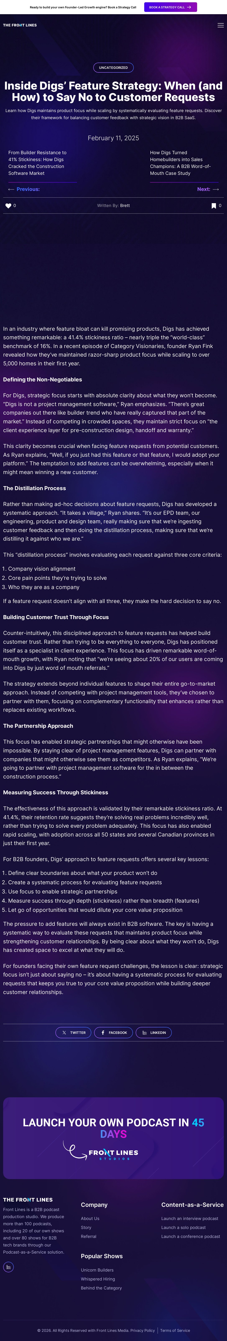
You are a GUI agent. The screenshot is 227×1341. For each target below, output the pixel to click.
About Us (90, 1218)
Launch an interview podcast (189, 1218)
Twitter (73, 1033)
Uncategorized (113, 68)
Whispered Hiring (98, 1279)
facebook (113, 1033)
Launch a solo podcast (183, 1227)
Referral (88, 1236)
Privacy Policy (142, 1330)
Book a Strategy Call (167, 7)
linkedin (154, 1033)
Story (86, 1227)
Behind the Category (101, 1288)
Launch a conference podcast (190, 1236)
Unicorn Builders (97, 1270)
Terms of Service (175, 1330)
